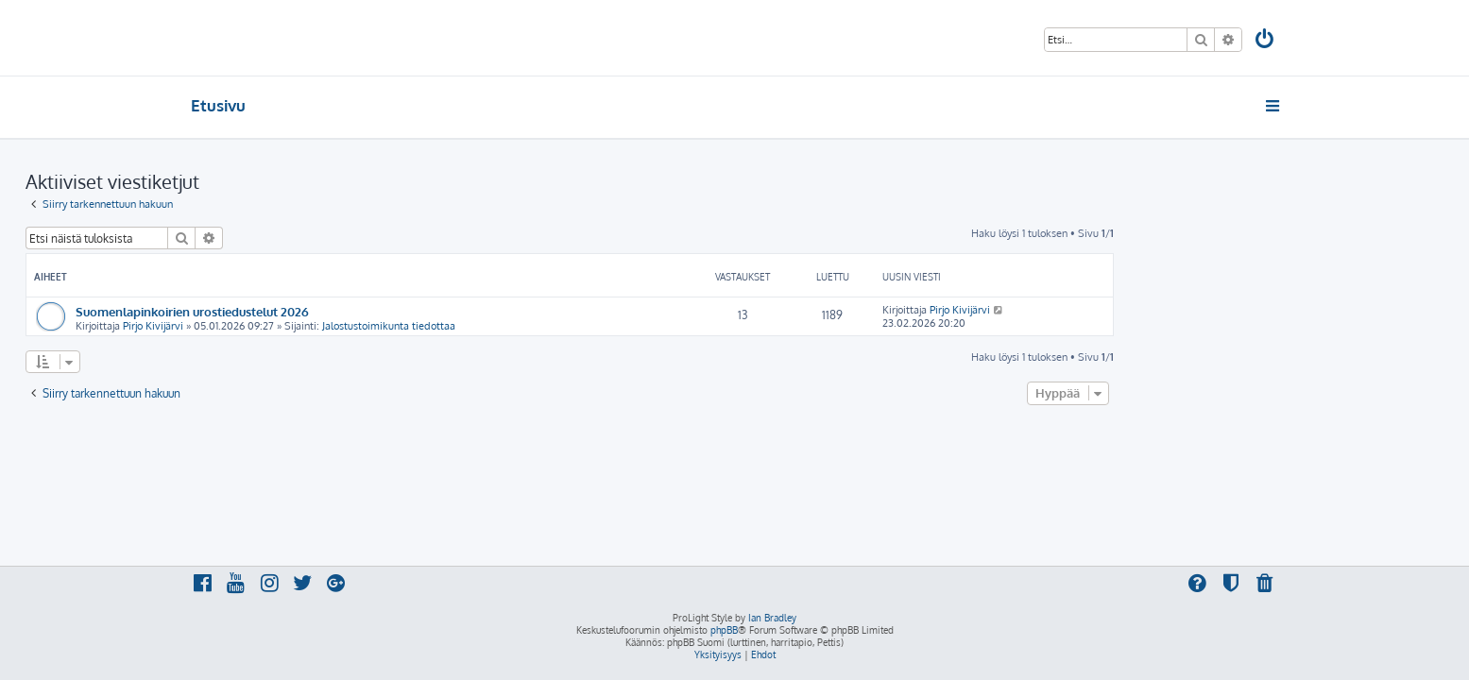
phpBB (724, 630)
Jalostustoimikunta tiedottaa (554, 325)
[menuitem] (1265, 41)
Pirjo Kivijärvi (318, 325)
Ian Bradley (772, 617)
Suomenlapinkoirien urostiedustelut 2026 (357, 311)
